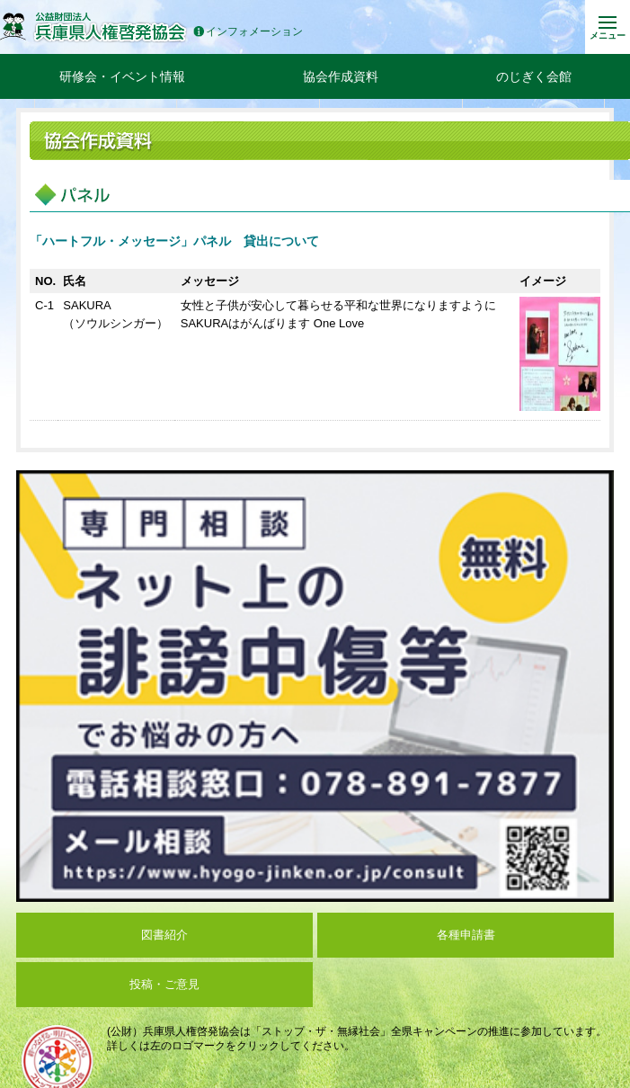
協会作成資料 (340, 76)
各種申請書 (466, 934)
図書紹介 (164, 934)
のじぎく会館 (534, 76)
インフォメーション (248, 32)
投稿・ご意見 (164, 984)
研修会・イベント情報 (122, 76)
